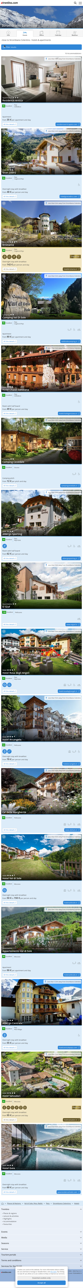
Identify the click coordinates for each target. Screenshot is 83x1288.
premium (75, 257)
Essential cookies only (41, 1278)
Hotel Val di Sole (41, 870)
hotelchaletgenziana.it (69, 413)
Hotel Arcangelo (41, 731)
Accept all (42, 1283)
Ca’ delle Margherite (41, 800)
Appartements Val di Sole (41, 942)
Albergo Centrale (41, 1015)
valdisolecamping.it (70, 341)
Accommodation (9, 1221)
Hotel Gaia (41, 1159)
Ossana (16, 467)
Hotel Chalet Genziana (41, 381)
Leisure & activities (11, 1216)
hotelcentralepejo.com (69, 1047)
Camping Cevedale (41, 453)
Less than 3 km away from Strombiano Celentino (64, 59)
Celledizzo (17, 107)
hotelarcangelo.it (71, 764)
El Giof (41, 595)
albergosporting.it (71, 558)
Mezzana (17, 884)
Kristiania (41, 236)
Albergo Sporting (41, 525)
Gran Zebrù (41, 164)
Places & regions (10, 1213)
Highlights (7, 1219)
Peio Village (18, 1029)
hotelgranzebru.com (70, 196)
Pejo (15, 105)
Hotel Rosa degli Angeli (41, 661)
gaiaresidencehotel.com (69, 1192)
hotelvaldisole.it (72, 902)
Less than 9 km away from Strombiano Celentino (64, 492)
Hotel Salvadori (41, 1087)
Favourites (7, 1224)
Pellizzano (18, 612)
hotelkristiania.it (72, 269)
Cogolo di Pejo (19, 179)
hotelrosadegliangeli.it (69, 691)
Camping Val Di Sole (41, 308)
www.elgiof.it (73, 624)
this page (53, 1272)
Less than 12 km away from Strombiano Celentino (64, 982)
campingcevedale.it (70, 485)
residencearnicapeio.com (68, 124)
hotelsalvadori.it (72, 1120)
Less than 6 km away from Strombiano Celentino (64, 131)
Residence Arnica (41, 91)
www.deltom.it (72, 830)
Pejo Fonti (17, 540)
